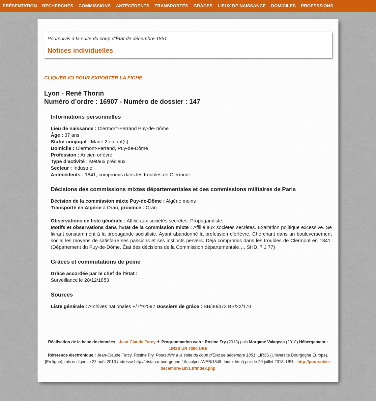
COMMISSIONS (94, 5)
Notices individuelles (80, 50)
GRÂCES (203, 5)
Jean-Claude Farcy (137, 342)
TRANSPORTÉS (171, 5)
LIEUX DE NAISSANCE (242, 5)
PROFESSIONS (317, 5)
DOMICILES (283, 5)
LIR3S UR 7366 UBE (187, 348)
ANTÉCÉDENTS (132, 5)
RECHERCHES (57, 5)
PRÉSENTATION (20, 5)
